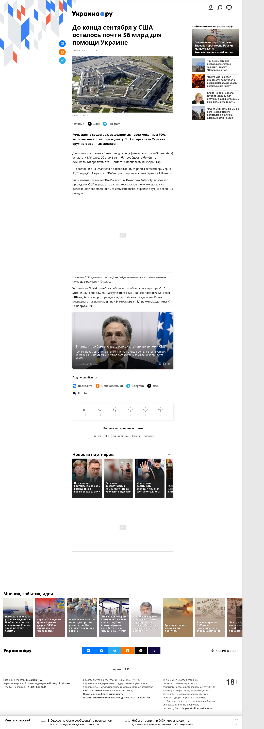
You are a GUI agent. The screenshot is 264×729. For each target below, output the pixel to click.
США (106, 436)
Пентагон (148, 436)
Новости (97, 436)
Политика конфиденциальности (103, 694)
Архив (117, 669)
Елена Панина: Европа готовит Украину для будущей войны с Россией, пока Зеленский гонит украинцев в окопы (223, 97)
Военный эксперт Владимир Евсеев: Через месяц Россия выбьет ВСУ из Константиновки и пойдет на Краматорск (213, 47)
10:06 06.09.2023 (80, 50)
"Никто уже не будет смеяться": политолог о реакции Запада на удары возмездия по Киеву (222, 81)
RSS (127, 669)
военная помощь (120, 436)
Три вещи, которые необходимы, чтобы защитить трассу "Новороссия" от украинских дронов (219, 65)
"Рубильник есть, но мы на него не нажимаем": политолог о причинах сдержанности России (223, 113)
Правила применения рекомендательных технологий (116, 697)
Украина (136, 436)
